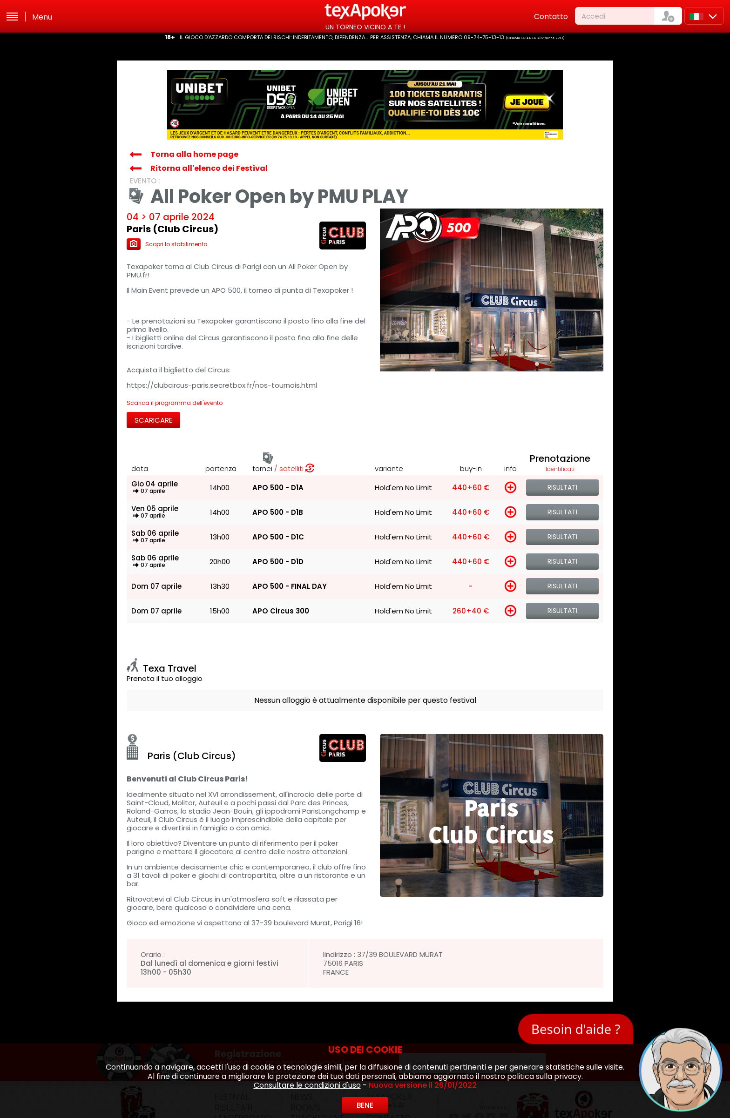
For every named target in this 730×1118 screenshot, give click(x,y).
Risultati (562, 487)
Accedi (593, 16)
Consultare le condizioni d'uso (307, 1085)
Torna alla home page (194, 154)
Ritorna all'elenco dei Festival (209, 168)
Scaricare (153, 420)
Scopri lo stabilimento (167, 244)
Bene (365, 1105)
